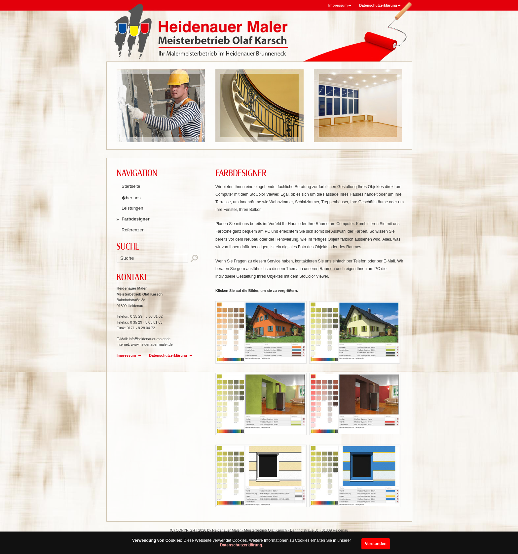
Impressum (338, 5)
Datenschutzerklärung (241, 545)
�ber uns (131, 197)
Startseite (131, 186)
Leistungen (132, 208)
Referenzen (133, 229)
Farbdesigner (136, 219)
